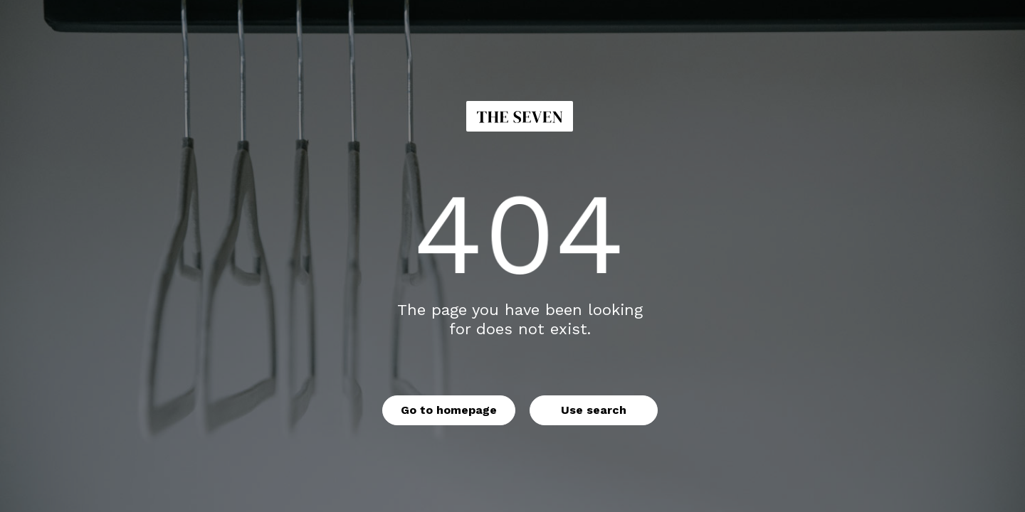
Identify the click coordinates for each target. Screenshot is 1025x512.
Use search (593, 410)
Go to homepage (449, 410)
